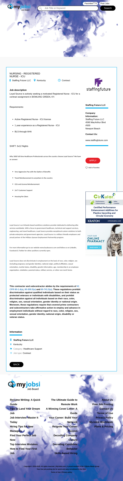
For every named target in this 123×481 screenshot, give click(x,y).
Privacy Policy (104, 417)
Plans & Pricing (103, 426)
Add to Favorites (93, 168)
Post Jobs (104, 3)
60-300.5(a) (30, 289)
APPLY (93, 160)
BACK (16, 364)
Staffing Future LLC (95, 105)
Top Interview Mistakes (24, 444)
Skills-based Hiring (65, 453)
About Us (107, 399)
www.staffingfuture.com (96, 140)
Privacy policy (67, 472)
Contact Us (106, 408)
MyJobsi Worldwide (101, 422)
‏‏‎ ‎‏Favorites (90, 3)
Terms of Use (105, 413)
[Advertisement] (61, 33)
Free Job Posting (102, 404)
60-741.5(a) (46, 289)
